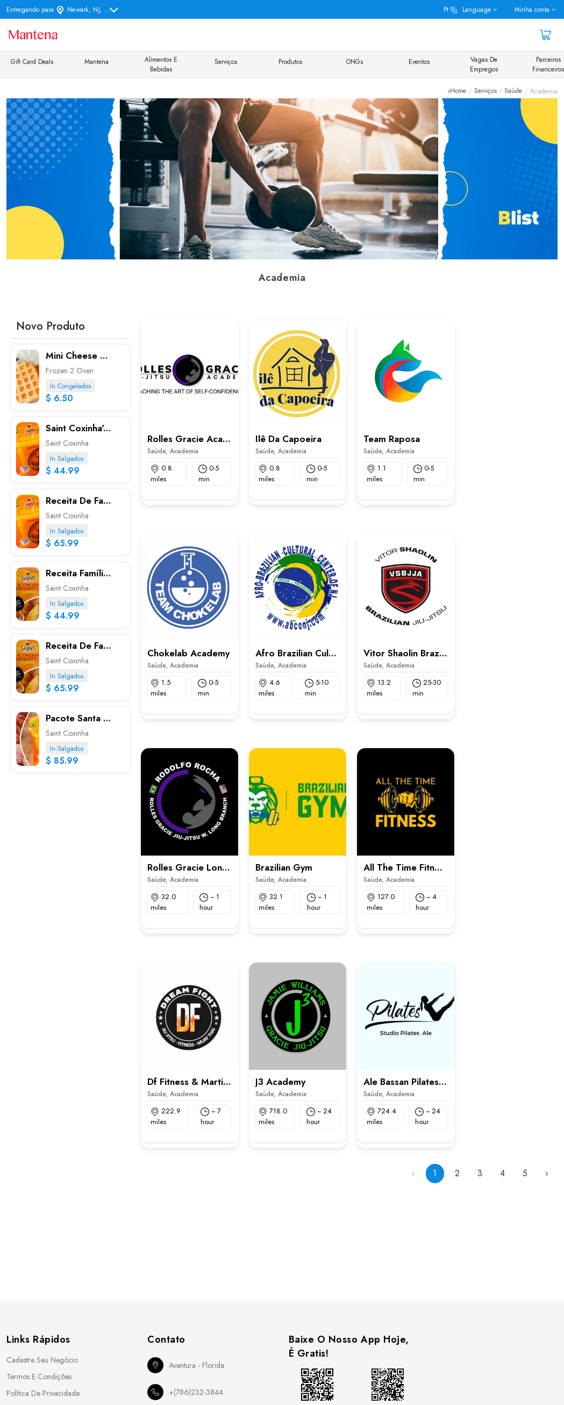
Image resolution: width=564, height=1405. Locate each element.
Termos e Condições (39, 1376)
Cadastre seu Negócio (42, 1360)
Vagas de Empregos (484, 64)
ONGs (354, 62)
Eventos (419, 62)
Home (458, 91)
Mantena (96, 62)
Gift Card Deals (32, 62)
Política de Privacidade (43, 1393)
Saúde (513, 91)
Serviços (226, 62)
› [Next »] (546, 1173)
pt (467, 10)
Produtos (290, 62)
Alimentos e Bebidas (161, 64)
